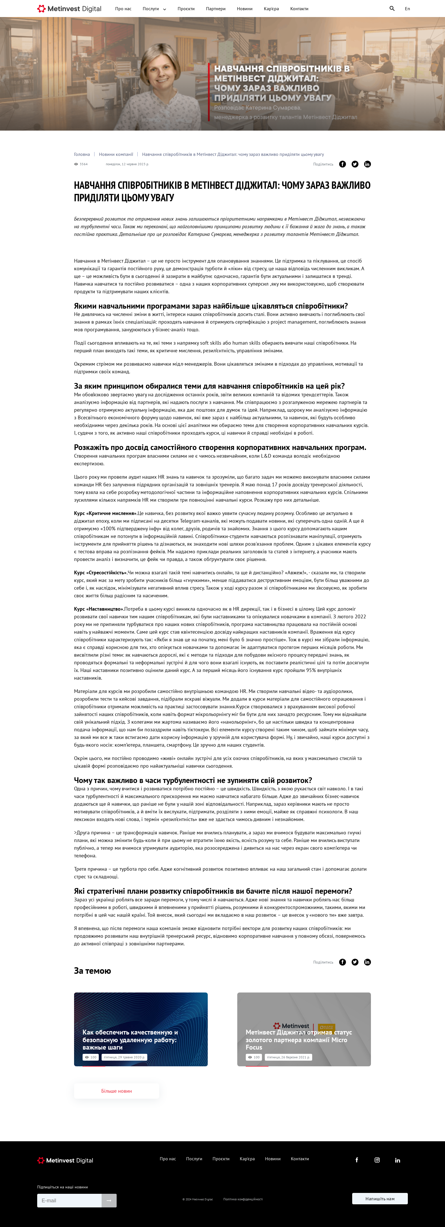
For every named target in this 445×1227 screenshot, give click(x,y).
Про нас (123, 8)
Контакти (299, 8)
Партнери (216, 8)
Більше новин (116, 1091)
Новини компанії (116, 154)
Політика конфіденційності (243, 1199)
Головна (82, 154)
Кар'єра (271, 8)
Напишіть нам (380, 1198)
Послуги (154, 8)
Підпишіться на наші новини (62, 1187)
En (407, 8)
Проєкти (186, 8)
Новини (245, 8)
